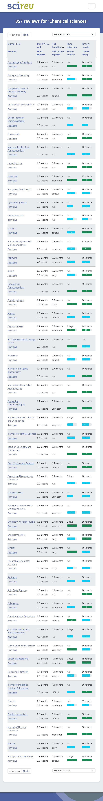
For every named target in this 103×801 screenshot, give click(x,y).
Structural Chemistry (18, 671)
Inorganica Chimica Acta (20, 189)
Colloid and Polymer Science (21, 645)
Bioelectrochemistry (18, 714)
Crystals (12, 701)
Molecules (13, 176)
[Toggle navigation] (91, 6)
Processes (13, 355)
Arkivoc (11, 313)
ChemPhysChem (16, 300)
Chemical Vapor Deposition (21, 616)
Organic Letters (15, 326)
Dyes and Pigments (17, 202)
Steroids (12, 743)
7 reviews (12, 249)
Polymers (12, 257)
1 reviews (12, 66)
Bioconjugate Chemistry (20, 62)
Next (26, 34)
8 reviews (12, 330)
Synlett (11, 547)
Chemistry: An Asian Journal (21, 521)
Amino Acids (14, 133)
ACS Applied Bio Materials (20, 756)
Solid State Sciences (17, 590)
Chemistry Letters (16, 534)
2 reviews (12, 95)
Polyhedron (13, 603)
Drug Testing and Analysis (21, 463)
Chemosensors (15, 492)
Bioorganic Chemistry (18, 75)
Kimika (11, 270)
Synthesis (12, 577)
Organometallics (16, 215)
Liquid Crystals (15, 163)
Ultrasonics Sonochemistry (21, 104)
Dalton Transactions (18, 658)
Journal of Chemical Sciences (22, 433)
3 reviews (12, 425)
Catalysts (12, 228)
